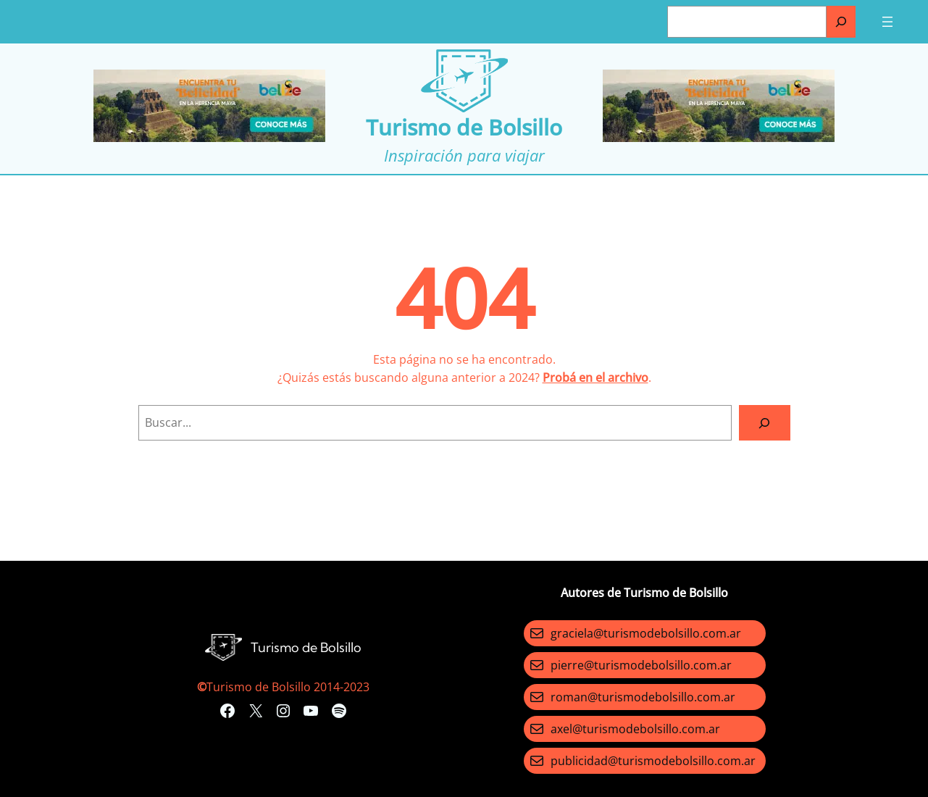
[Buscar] (841, 22)
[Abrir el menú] (887, 21)
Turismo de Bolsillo (464, 127)
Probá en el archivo (595, 377)
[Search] (764, 423)
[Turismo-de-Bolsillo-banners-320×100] (209, 138)
